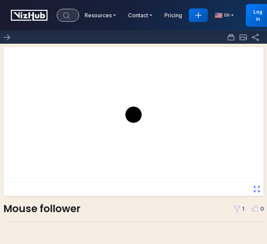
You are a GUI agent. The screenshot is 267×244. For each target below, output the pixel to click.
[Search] (68, 15)
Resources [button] (98, 15)
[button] (243, 37)
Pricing (173, 15)
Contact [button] (138, 15)
